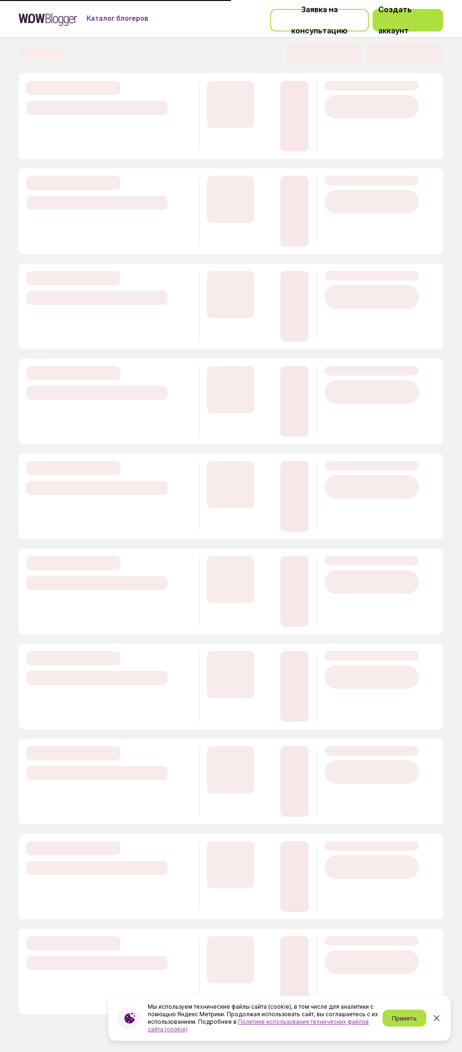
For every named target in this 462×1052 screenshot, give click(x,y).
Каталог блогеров (117, 18)
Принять (404, 1018)
